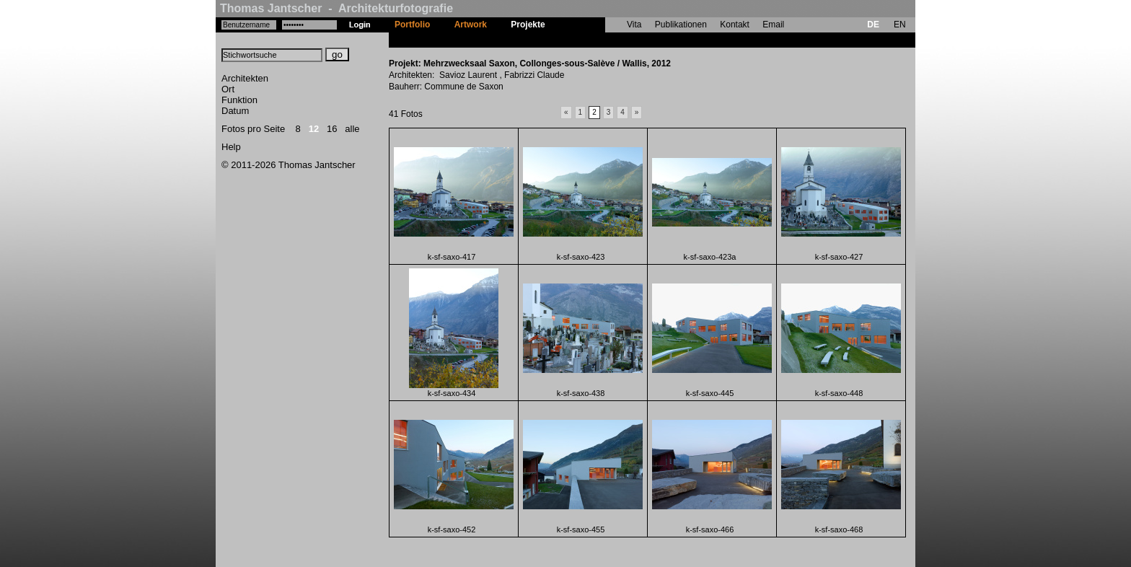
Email (773, 24)
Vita (634, 24)
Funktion (239, 99)
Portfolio (412, 24)
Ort (227, 89)
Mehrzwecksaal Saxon (602, 40)
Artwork (470, 24)
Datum (235, 110)
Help (231, 146)
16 (332, 128)
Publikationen (681, 24)
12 (314, 128)
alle (352, 128)
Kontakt (734, 24)
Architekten (244, 78)
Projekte (528, 24)
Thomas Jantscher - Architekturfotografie (336, 8)
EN (900, 24)
